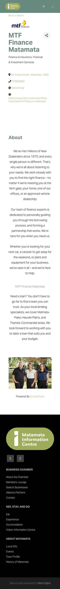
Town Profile (13, 556)
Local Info (11, 546)
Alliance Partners (15, 492)
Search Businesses (17, 487)
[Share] (46, 35)
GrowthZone (37, 396)
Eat (8, 514)
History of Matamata (17, 562)
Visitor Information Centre (20, 529)
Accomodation (14, 524)
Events (10, 551)
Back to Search (16, 15)
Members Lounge (16, 482)
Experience (12, 519)
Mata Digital (44, 583)
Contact (10, 497)
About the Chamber (17, 477)
